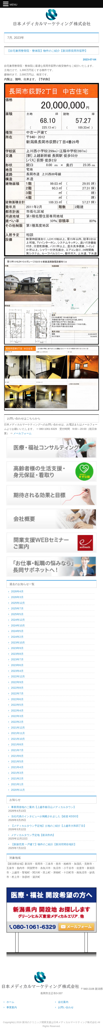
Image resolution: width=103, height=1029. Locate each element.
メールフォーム (22, 433)
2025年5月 (17, 614)
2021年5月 (17, 761)
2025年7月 (17, 608)
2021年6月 (17, 755)
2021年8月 (17, 744)
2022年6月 (17, 699)
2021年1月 (17, 784)
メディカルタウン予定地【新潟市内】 (33, 835)
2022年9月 (17, 682)
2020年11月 (18, 789)
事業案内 (11, 1007)
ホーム (10, 1001)
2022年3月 (17, 716)
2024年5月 (17, 631)
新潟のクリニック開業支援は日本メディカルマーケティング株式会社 (59, 1022)
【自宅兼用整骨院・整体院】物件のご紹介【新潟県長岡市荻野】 (47, 50)
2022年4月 (17, 710)
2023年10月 (18, 642)
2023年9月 (17, 648)
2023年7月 (17, 659)
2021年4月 (17, 767)
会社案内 (63, 1001)
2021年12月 (18, 727)
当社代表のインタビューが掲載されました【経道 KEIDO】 (45, 816)
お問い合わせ (66, 1007)
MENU (13, 4)
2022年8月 (17, 687)
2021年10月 (18, 738)
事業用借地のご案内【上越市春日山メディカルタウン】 (43, 807)
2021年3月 (17, 772)
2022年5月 (17, 704)
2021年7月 (17, 750)
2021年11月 (18, 733)
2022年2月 (17, 721)
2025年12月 (18, 602)
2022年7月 (17, 693)
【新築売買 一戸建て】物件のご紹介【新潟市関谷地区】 (44, 844)
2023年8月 (17, 653)
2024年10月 (18, 625)
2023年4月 (17, 670)
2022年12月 (18, 676)
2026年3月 (17, 597)
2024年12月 (18, 619)
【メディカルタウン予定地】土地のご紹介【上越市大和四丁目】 (48, 825)
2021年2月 (17, 778)
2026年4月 (17, 591)
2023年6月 (17, 665)
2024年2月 (17, 636)
